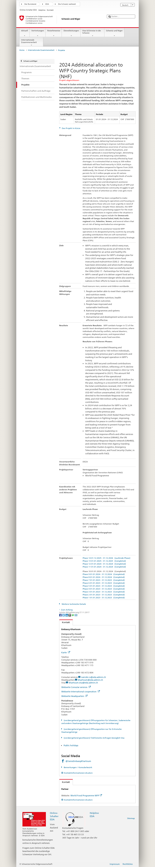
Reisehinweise (54, 33)
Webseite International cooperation (80, 691)
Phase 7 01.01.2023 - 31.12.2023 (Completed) (104, 580)
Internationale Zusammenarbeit (31, 42)
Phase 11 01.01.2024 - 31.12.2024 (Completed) (104, 567)
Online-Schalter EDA (54, 816)
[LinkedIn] (66, 615)
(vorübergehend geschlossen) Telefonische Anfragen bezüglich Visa (93, 738)
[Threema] (70, 615)
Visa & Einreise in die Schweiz (92, 33)
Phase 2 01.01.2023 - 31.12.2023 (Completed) (104, 595)
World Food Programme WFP (86, 795)
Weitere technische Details (73, 604)
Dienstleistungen (71, 33)
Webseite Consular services (76, 687)
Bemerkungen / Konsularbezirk (77, 767)
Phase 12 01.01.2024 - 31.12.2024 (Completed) (104, 564)
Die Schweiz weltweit (67, 4)
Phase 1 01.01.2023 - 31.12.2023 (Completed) (104, 597)
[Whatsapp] (73, 615)
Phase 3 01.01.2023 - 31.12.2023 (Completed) (104, 592)
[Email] (76, 615)
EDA (47, 4)
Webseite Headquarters (74, 696)
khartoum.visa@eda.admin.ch (83, 682)
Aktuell (24, 33)
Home (21, 50)
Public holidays (71, 745)
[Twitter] (63, 615)
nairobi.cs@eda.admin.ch (93, 677)
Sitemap (131, 818)
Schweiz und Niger (114, 33)
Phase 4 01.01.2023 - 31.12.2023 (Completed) (104, 589)
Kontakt (64, 622)
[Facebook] (60, 615)
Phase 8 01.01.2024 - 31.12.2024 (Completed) (104, 577)
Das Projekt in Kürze (70, 128)
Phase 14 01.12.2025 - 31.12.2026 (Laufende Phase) (106, 558)
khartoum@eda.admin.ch (90, 680)
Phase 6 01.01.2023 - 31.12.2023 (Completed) (104, 583)
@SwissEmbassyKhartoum (78, 761)
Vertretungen (37, 33)
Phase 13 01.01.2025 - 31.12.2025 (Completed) (104, 561)
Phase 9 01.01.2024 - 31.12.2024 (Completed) (104, 574)
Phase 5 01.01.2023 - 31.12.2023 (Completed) (104, 586)
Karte (65, 652)
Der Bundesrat (30, 4)
